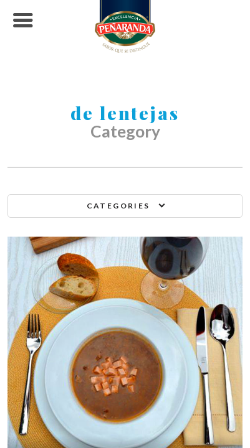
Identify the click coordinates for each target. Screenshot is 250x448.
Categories (118, 205)
